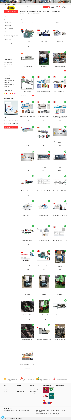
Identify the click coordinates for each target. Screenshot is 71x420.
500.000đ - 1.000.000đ (8, 70)
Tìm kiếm (45, 6)
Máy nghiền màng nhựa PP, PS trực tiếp (60, 240)
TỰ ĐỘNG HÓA (39, 11)
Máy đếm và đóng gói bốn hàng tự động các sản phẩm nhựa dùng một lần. (60, 117)
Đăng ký (56, 6)
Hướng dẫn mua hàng (20, 388)
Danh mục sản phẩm (11, 11)
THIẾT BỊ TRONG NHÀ (56, 11)
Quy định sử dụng (20, 393)
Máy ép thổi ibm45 (60, 41)
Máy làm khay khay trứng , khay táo (43, 265)
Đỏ (6, 93)
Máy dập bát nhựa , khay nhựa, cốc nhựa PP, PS (60, 216)
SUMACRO (6, 55)
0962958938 (14, 4)
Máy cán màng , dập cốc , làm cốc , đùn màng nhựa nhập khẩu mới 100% (27, 365)
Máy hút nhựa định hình (27, 66)
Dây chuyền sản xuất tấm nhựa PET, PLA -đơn (59, 142)
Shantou (6, 53)
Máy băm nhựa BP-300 (27, 314)
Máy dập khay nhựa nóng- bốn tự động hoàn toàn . (43, 166)
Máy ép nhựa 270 (43, 41)
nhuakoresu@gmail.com (18, 411)
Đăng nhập (52, 6)
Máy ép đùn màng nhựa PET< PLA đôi (27, 165)
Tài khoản (52, 7)
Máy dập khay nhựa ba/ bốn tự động (27, 190)
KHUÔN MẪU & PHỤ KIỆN (31, 11)
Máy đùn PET (7, 86)
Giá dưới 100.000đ (8, 62)
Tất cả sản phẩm (8, 39)
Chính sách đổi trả (33, 391)
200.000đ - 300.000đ (8, 66)
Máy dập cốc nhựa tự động (60, 66)
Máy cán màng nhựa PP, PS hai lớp (43, 91)
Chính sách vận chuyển (34, 389)
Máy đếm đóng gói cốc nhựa (44, 240)
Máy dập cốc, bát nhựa (27, 215)
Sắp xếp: (57, 22)
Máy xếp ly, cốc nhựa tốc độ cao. (27, 141)
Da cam (12, 93)
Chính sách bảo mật (33, 388)
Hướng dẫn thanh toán (21, 389)
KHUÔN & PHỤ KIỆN (8, 25)
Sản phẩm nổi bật (9, 127)
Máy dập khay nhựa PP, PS (43, 215)
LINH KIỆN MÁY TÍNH (23, 13)
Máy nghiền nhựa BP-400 (43, 314)
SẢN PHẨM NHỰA (23, 11)
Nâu (10, 93)
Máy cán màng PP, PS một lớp (59, 91)
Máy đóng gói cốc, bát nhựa (27, 240)
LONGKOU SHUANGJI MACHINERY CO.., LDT (8, 48)
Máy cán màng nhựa (27, 91)
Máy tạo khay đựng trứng (9, 80)
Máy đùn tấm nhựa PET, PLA (43, 141)
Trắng (8, 93)
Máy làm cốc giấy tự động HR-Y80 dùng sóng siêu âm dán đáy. (44, 340)
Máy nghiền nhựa (44, 66)
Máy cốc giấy (7, 78)
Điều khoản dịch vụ (33, 393)
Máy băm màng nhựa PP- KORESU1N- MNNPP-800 (60, 266)
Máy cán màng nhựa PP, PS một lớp (59, 190)
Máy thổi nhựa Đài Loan (27, 41)
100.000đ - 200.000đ (8, 64)
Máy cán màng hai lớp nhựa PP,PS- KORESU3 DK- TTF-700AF (43, 191)
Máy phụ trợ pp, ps (8, 82)
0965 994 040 (9, 411)
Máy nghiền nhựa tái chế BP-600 (27, 339)
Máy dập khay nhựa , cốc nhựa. (43, 116)
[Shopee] (44, 400)
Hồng (14, 93)
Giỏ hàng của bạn (64, 6)
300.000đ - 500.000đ (8, 68)
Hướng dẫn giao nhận (20, 391)
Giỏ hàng (5, 393)
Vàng (4, 93)
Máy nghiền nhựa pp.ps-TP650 (27, 265)
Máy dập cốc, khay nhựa (9, 84)
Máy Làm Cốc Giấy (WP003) (60, 339)
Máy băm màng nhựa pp (60, 314)
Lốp (29, 13)
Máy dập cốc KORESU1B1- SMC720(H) (27, 116)
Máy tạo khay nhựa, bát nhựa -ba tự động (59, 166)
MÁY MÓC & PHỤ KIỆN (47, 11)
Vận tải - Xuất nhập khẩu (36, 13)
